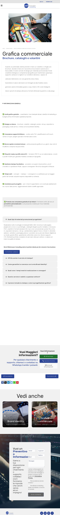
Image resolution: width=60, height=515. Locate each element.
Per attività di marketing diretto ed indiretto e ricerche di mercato (36, 487)
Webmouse (49, 1)
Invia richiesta (36, 494)
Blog (41, 1)
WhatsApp (48, 356)
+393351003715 (48, 361)
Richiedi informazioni (48, 366)
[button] (30, 219)
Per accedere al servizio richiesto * (36, 481)
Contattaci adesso (11, 252)
